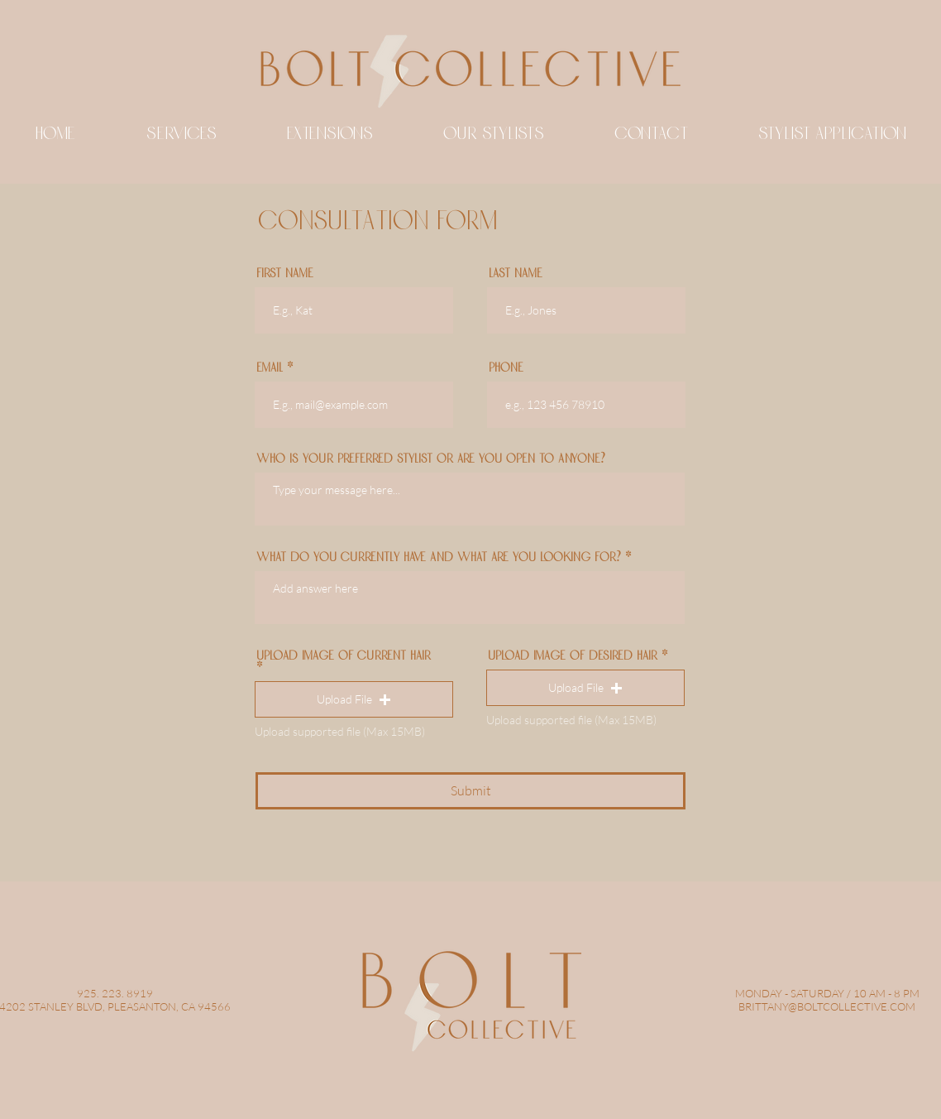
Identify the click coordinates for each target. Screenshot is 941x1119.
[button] (354, 699)
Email (269, 368)
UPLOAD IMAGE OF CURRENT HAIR (343, 657)
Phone (506, 368)
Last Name (515, 274)
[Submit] (470, 790)
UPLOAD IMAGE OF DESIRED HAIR (572, 656)
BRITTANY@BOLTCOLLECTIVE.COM (826, 1006)
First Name (284, 274)
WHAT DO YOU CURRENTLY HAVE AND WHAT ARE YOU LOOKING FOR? (438, 558)
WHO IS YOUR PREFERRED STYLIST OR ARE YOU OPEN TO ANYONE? (430, 459)
